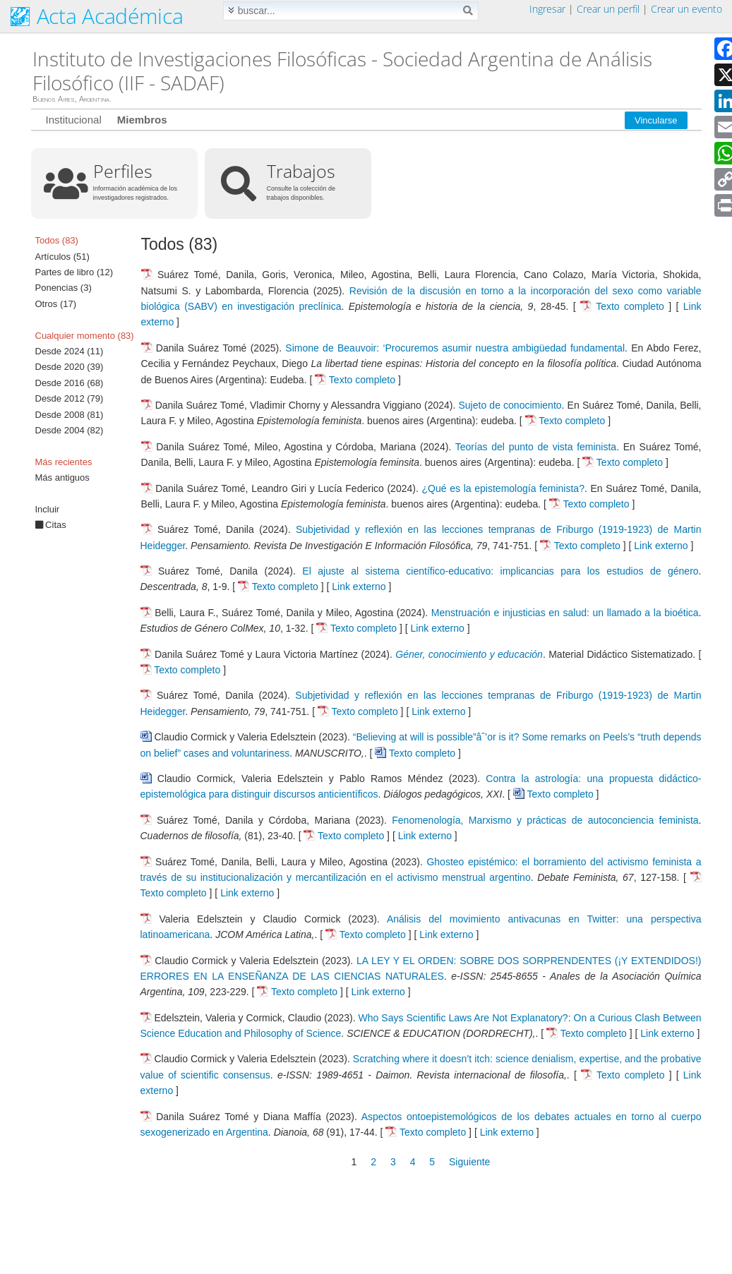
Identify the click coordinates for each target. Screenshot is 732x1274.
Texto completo (630, 306)
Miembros (142, 120)
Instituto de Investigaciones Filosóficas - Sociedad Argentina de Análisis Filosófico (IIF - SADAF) (342, 70)
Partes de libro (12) (74, 272)
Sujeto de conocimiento (510, 405)
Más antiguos (62, 477)
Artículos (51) (62, 256)
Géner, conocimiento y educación (469, 654)
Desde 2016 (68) (69, 383)
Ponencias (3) (63, 287)
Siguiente (469, 1161)
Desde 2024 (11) (69, 351)
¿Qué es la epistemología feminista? (503, 488)
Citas (50, 524)
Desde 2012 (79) (69, 398)
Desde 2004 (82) (69, 430)
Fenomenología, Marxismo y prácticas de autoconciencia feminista (545, 820)
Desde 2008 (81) (69, 414)
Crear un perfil (608, 9)
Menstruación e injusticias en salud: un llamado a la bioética (565, 612)
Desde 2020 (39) (69, 366)
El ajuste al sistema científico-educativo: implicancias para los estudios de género (500, 571)
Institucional (74, 120)
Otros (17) (56, 304)
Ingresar (547, 9)
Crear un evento (686, 9)
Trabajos (301, 171)
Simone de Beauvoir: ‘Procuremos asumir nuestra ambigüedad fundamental (455, 348)
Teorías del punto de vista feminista (535, 446)
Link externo (661, 545)
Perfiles (122, 171)
